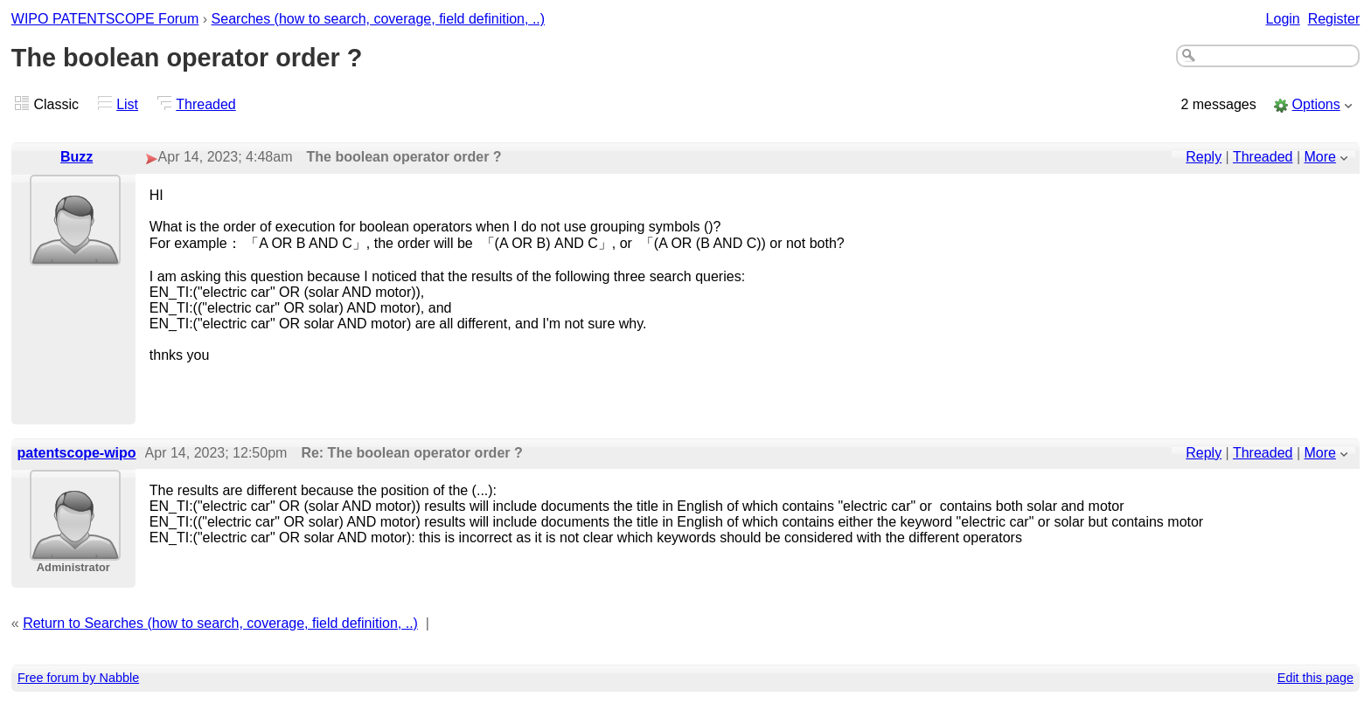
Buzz (76, 156)
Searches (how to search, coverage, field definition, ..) (379, 18)
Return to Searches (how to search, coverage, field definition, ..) (220, 623)
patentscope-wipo (76, 452)
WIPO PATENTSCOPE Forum (105, 18)
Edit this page (1315, 678)
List (127, 104)
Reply (1203, 156)
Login (1283, 18)
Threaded (206, 104)
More (1320, 156)
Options (1316, 104)
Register (1334, 18)
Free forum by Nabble (78, 678)
